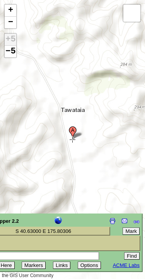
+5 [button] (10, 39)
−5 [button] (10, 51)
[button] (73, 133)
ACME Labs (126, 265)
